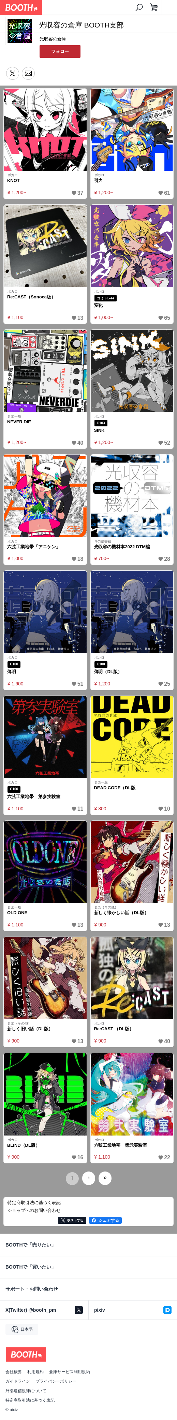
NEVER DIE (19, 421)
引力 (98, 180)
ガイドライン (17, 1381)
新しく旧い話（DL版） (30, 1028)
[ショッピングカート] (154, 7)
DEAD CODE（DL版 (114, 787)
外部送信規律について (25, 1391)
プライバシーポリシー (55, 1381)
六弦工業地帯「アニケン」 (33, 546)
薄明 (11, 671)
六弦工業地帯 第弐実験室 (120, 1145)
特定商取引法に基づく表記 (30, 1400)
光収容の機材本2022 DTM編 (122, 546)
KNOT (13, 180)
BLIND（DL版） (23, 1145)
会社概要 (13, 1372)
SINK (99, 430)
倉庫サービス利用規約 (69, 1372)
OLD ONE (17, 912)
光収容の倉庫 (53, 38)
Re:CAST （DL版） (114, 1028)
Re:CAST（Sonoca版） (31, 296)
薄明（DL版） (108, 671)
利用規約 (35, 1372)
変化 (98, 305)
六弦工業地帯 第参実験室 (33, 796)
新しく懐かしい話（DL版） (121, 912)
